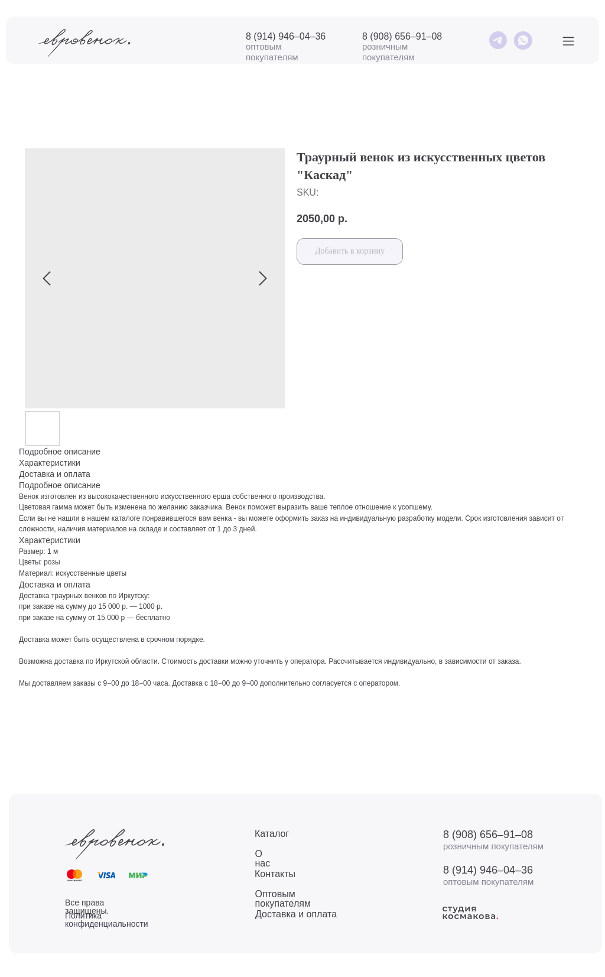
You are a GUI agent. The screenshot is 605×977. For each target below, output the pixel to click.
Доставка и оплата (296, 914)
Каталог (272, 834)
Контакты (275, 874)
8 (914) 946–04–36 (286, 36)
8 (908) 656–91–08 (402, 36)
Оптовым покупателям (283, 898)
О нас (263, 858)
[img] (498, 40)
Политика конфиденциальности (106, 920)
